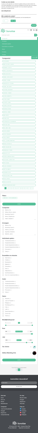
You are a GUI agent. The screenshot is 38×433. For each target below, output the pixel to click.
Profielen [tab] (4, 52)
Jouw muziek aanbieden (6, 408)
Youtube (22, 412)
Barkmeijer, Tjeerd (7, 150)
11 (29, 188)
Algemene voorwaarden (24, 427)
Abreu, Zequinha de (7, 70)
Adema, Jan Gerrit (7, 86)
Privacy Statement (12, 427)
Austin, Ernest (6, 131)
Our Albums (6, 61)
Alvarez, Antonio (7, 105)
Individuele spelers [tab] (6, 44)
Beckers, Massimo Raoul (9, 156)
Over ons (3, 399)
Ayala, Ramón (6, 137)
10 (26, 188)
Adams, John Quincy (8, 77)
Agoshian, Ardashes (7, 89)
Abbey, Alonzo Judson (8, 64)
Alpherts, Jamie (7, 102)
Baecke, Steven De (7, 143)
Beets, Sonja (6, 162)
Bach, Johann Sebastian (9, 140)
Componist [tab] (4, 38)
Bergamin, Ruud (7, 172)
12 (32, 188)
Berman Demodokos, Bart (9, 185)
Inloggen (22, 399)
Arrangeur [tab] (4, 41)
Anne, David (6, 115)
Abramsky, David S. (7, 67)
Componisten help (5, 414)
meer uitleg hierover (6, 10)
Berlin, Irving (6, 178)
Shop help (22, 403)
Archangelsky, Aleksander (9, 121)
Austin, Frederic (7, 134)
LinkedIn (22, 409)
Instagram (23, 414)
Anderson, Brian (7, 108)
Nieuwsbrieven (4, 403)
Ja (4, 20)
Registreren (22, 401)
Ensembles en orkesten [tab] (7, 46)
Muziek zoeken (23, 397)
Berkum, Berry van (7, 175)
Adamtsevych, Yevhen (8, 83)
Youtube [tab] (4, 54)
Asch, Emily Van (7, 127)
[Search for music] (17, 35)
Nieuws (2, 401)
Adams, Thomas (6, 80)
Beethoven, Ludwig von (8, 159)
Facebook (23, 410)
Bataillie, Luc (6, 153)
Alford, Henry (6, 99)
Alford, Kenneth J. (7, 96)
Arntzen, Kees (6, 124)
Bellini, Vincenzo (7, 166)
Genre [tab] (3, 49)
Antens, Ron (6, 118)
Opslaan (34, 25)
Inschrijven (19, 386)
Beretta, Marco (7, 169)
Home (2, 397)
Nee (12, 20)
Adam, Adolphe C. (7, 73)
